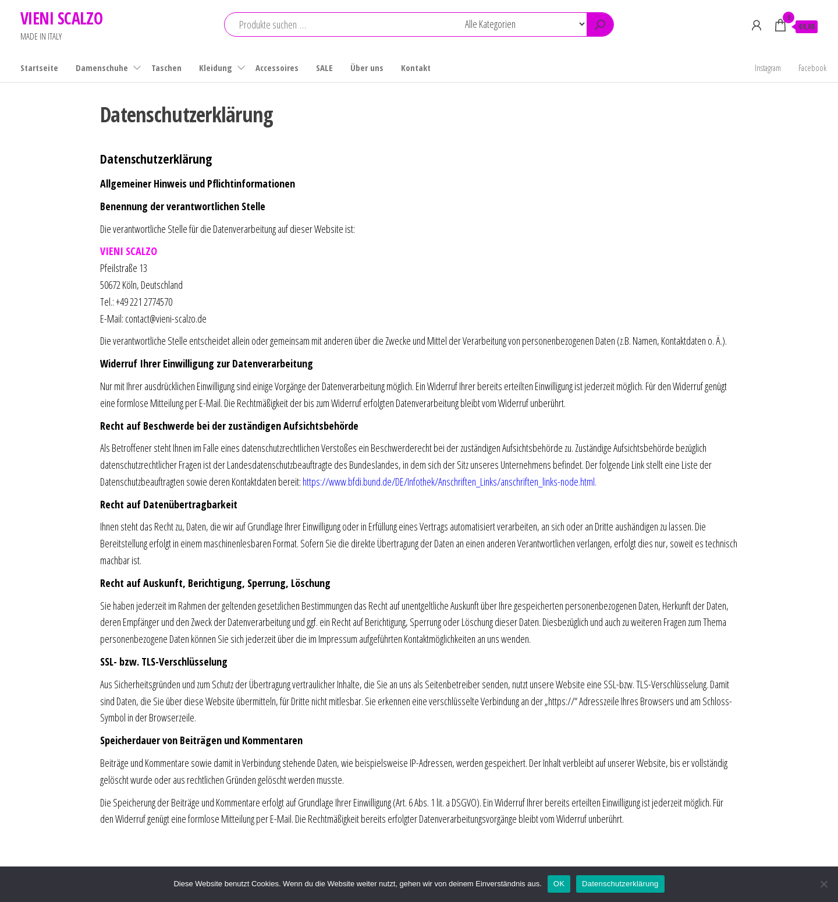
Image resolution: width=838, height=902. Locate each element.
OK (558, 883)
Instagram (768, 67)
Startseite (39, 67)
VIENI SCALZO (61, 18)
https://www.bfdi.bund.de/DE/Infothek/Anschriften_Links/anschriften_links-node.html (449, 482)
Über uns (367, 67)
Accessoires (277, 67)
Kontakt (416, 67)
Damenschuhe (102, 67)
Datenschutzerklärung (620, 883)
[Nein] (823, 884)
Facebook (812, 67)
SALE (324, 67)
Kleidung (215, 67)
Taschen (166, 67)
